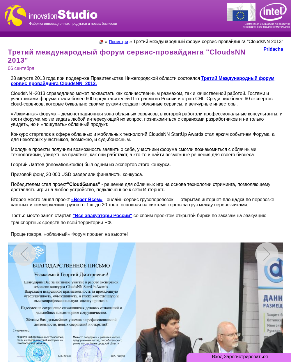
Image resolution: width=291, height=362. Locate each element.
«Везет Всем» (87, 199)
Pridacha (273, 49)
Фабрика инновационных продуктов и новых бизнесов (73, 14)
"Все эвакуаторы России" (102, 215)
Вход (217, 356)
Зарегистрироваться (246, 356)
